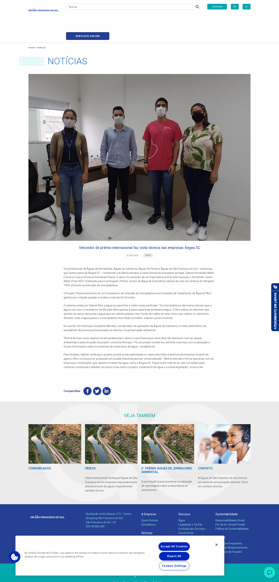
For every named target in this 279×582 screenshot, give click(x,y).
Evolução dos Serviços (191, 518)
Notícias (41, 29)
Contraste (217, 6)
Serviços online (229, 17)
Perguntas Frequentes (228, 533)
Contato (220, 527)
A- (246, 6)
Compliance (148, 514)
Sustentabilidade (226, 504)
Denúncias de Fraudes (228, 541)
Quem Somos (149, 510)
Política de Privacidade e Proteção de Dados (139, 576)
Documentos (186, 522)
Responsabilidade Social (229, 510)
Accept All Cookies (174, 546)
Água (181, 510)
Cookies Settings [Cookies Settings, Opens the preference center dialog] (174, 566)
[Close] (216, 545)
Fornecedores (174, 17)
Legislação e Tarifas (190, 514)
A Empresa (148, 504)
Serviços (184, 504)
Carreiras (154, 17)
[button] (15, 557)
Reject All (174, 556)
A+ (234, 6)
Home (31, 29)
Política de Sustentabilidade (232, 518)
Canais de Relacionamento (231, 537)
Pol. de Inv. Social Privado (230, 514)
